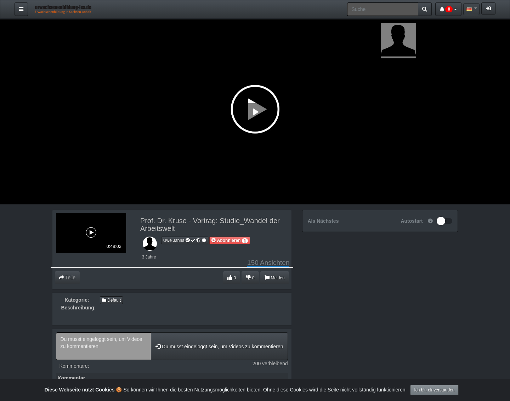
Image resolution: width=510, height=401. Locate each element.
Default (111, 300)
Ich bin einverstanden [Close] (434, 390)
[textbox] (471, 9)
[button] (229, 240)
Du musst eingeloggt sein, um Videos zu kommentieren (104, 346)
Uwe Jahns (184, 240)
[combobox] (471, 9)
